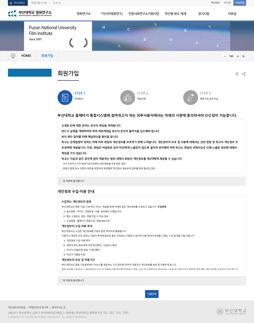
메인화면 (215, 3)
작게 (224, 56)
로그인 (227, 3)
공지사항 (203, 13)
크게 (237, 56)
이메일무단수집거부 (38, 307)
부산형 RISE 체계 (175, 13)
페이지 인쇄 (237, 74)
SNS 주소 (243, 73)
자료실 (232, 13)
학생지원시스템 (39, 3)
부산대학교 (19, 3)
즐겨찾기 (243, 56)
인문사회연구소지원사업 (143, 13)
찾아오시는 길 (58, 307)
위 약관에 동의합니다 (73, 181)
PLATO (57, 3)
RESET (231, 56)
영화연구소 (83, 13)
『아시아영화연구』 (112, 13)
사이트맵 (239, 3)
